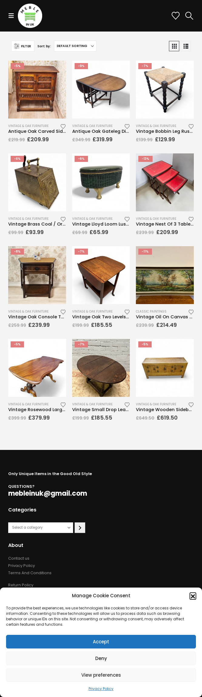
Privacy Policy (101, 688)
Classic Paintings (151, 311)
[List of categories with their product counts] (40, 527)
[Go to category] (80, 527)
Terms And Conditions (30, 573)
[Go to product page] (37, 90)
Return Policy (20, 585)
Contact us (18, 558)
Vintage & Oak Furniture (28, 126)
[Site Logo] (30, 16)
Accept (101, 641)
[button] (193, 596)
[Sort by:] (75, 46)
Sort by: (44, 46)
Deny (101, 658)
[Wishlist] (175, 16)
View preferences (101, 675)
